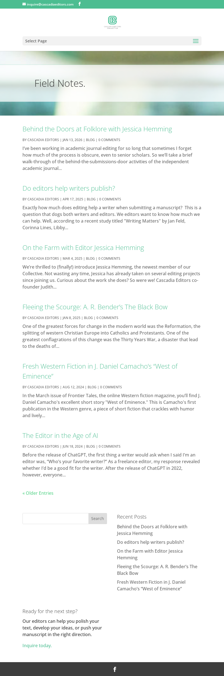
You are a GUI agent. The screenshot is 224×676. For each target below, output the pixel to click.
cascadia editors (43, 139)
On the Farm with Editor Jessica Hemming (83, 247)
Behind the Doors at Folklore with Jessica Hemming (97, 128)
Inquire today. (37, 645)
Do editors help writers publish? (68, 188)
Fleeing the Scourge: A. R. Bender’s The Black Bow (94, 306)
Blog (90, 139)
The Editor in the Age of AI (60, 435)
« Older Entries (38, 493)
